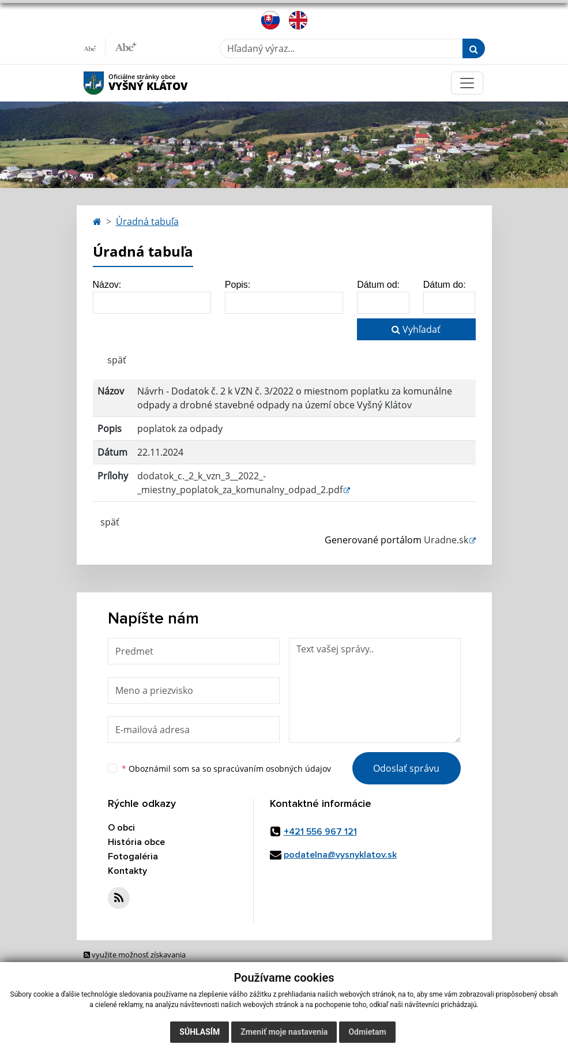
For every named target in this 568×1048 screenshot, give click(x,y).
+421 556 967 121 (320, 831)
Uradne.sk (446, 540)
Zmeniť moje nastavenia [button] (284, 1031)
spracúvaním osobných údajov (272, 768)
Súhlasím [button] (199, 1031)
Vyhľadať (416, 329)
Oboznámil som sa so (226, 768)
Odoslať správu (406, 768)
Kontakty (127, 871)
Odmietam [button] (367, 1031)
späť (116, 360)
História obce (136, 842)
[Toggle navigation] (467, 83)
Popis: (237, 285)
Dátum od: (378, 285)
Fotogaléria (133, 856)
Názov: (107, 285)
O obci (121, 827)
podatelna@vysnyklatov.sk (340, 854)
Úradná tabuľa (147, 221)
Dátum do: (444, 285)
